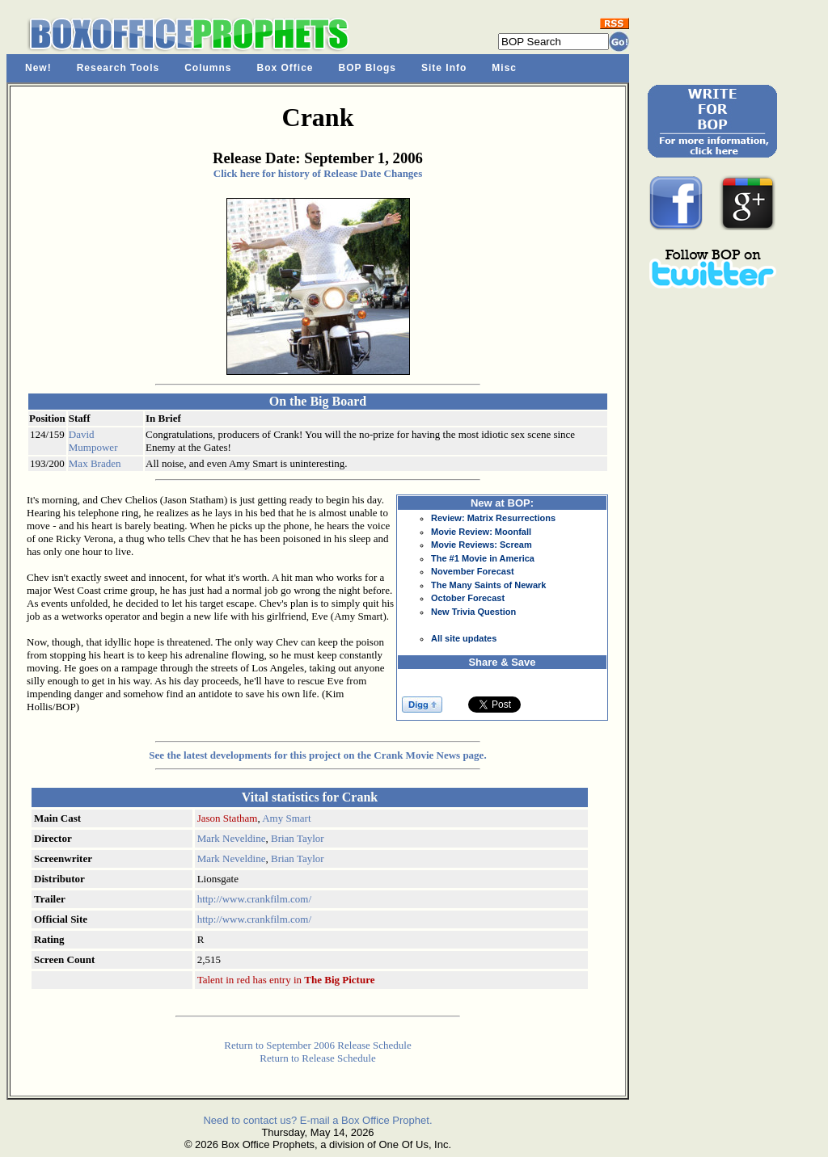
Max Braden (95, 463)
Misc (504, 68)
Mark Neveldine (231, 838)
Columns (207, 68)
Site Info (444, 68)
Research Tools (118, 68)
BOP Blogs (367, 68)
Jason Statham (227, 818)
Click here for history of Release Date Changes (317, 173)
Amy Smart (286, 818)
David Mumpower (93, 440)
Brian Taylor (297, 838)
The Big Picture (339, 980)
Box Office (285, 68)
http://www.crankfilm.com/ (254, 899)
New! (38, 68)
